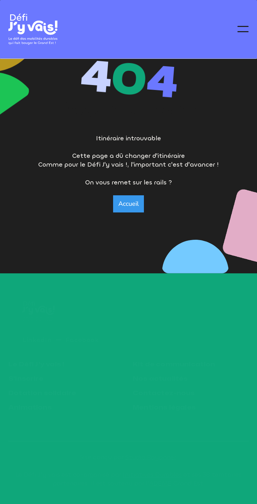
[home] (32, 29)
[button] (243, 29)
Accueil (128, 204)
